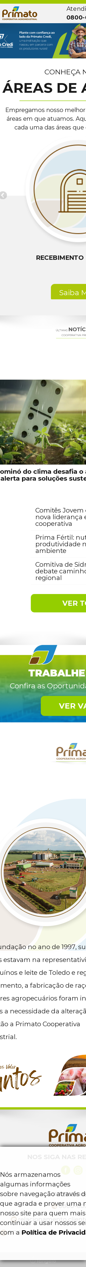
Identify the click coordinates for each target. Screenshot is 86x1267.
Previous (6, 39)
